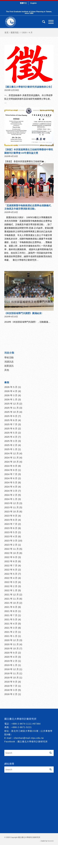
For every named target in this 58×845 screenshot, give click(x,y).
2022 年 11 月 (11, 549)
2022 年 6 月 (10, 569)
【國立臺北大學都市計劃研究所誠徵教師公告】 (28, 86)
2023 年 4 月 (10, 536)
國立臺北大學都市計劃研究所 (32, 741)
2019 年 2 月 (10, 661)
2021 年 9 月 (10, 607)
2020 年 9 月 (10, 652)
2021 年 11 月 (11, 598)
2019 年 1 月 (10, 665)
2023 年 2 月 (10, 544)
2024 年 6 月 (10, 478)
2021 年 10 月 (11, 603)
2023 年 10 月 (11, 511)
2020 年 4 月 (10, 656)
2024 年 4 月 (10, 486)
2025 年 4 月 (10, 436)
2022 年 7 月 (10, 565)
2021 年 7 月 (10, 615)
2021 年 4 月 (10, 623)
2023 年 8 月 (10, 519)
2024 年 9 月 (10, 466)
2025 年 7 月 (10, 424)
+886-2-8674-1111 (21, 723)
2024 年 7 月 (10, 474)
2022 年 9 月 (10, 557)
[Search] (42, 22)
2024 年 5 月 (10, 482)
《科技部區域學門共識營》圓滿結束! (23, 313)
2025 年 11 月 (11, 407)
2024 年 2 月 (10, 495)
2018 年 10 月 (11, 677)
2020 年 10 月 (11, 648)
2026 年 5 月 (10, 387)
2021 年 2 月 (10, 632)
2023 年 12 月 (11, 503)
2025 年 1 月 (10, 449)
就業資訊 (9, 365)
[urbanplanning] (24, 22)
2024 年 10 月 (11, 461)
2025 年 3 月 (10, 441)
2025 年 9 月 (10, 416)
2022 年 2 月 (10, 586)
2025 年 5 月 (10, 432)
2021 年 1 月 (10, 636)
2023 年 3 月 (10, 540)
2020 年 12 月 (11, 640)
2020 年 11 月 (11, 644)
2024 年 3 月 (10, 490)
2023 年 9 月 (10, 515)
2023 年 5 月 (10, 532)
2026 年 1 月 (10, 399)
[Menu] (49, 22)
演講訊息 (9, 361)
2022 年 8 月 (10, 561)
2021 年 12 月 (11, 594)
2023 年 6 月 (10, 528)
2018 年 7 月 (10, 686)
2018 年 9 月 (10, 681)
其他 (6, 370)
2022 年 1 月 (10, 590)
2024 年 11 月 (11, 457)
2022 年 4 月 (10, 578)
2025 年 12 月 (11, 403)
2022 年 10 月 (11, 553)
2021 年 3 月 (10, 627)
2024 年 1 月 (10, 499)
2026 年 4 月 (10, 391)
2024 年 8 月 (10, 470)
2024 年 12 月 (11, 453)
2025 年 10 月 (11, 412)
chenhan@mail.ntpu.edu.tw (29, 738)
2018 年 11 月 (11, 673)
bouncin (51, 841)
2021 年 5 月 (10, 619)
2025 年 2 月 (10, 445)
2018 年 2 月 (10, 694)
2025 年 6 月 (10, 428)
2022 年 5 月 (10, 573)
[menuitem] (23, 3)
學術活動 (9, 357)
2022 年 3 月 (10, 582)
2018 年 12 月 (11, 669)
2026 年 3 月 (10, 395)
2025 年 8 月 (10, 420)
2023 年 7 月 (10, 524)
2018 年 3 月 (10, 690)
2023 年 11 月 (11, 507)
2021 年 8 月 (10, 611)
